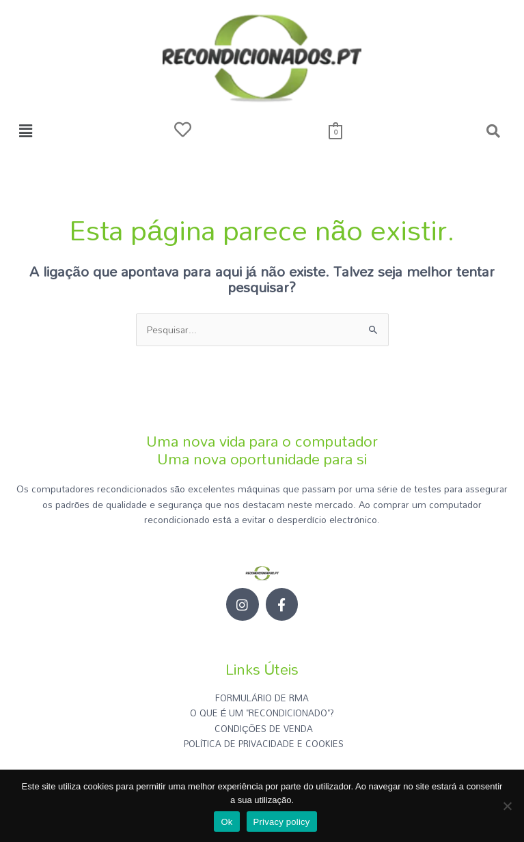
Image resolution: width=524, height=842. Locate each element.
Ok (226, 822)
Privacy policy (281, 822)
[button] (25, 130)
